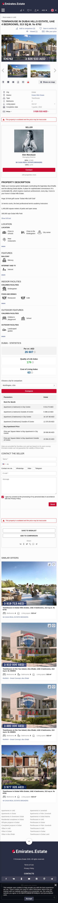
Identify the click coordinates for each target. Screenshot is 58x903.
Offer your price (51, 31)
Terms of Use (29, 865)
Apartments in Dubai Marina (40, 816)
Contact (29, 170)
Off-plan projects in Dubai (10, 822)
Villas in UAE (6, 828)
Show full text (6, 218)
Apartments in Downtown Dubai (12, 816)
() (27, 28)
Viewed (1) (33, 31)
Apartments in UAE (8, 810)
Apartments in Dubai (8, 813)
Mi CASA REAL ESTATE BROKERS (29, 162)
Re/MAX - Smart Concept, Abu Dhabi (16, 678)
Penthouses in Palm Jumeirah (40, 825)
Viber (29, 468)
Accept (29, 899)
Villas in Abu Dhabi (8, 834)
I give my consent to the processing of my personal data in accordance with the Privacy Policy (30, 497)
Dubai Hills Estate (38, 95)
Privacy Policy (29, 868)
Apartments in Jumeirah (38, 810)
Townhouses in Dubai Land (39, 834)
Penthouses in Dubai (37, 822)
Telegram (38, 468)
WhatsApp (20, 468)
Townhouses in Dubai (37, 831)
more (3, 246)
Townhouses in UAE (37, 828)
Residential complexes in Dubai (12, 819)
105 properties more (29, 175)
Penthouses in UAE (37, 819)
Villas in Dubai (6, 831)
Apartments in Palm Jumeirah (40, 813)
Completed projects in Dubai (11, 825)
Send (52, 504)
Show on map (49, 82)
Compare (29, 391)
